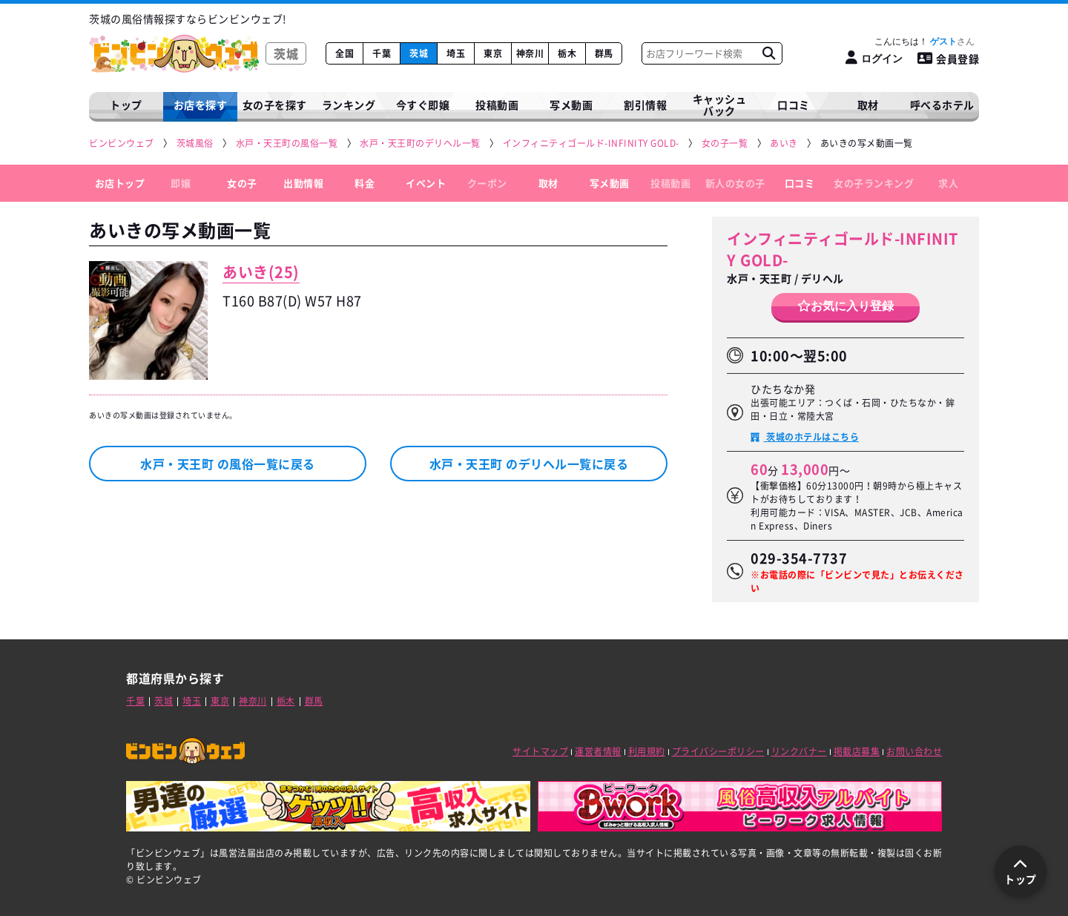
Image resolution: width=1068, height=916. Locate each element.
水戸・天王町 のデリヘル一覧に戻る (529, 463)
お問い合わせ (914, 751)
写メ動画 (571, 104)
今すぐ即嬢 (423, 104)
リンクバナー (799, 751)
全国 (344, 53)
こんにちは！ (924, 41)
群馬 (604, 53)
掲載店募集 (857, 751)
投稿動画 (496, 104)
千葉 (381, 53)
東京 (493, 53)
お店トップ (120, 183)
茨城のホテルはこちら (812, 437)
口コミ (793, 104)
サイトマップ (540, 751)
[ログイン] (874, 58)
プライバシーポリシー (718, 751)
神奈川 (530, 53)
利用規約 (646, 751)
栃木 (567, 53)
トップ (126, 104)
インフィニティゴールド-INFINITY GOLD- (843, 249)
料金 (365, 183)
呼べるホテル (942, 104)
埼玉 (455, 53)
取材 (548, 183)
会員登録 (948, 58)
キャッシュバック (720, 105)
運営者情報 (598, 751)
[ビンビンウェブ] (122, 143)
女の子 (242, 183)
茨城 (418, 53)
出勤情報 (303, 183)
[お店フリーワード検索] (768, 53)
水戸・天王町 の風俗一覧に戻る (227, 463)
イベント (426, 183)
